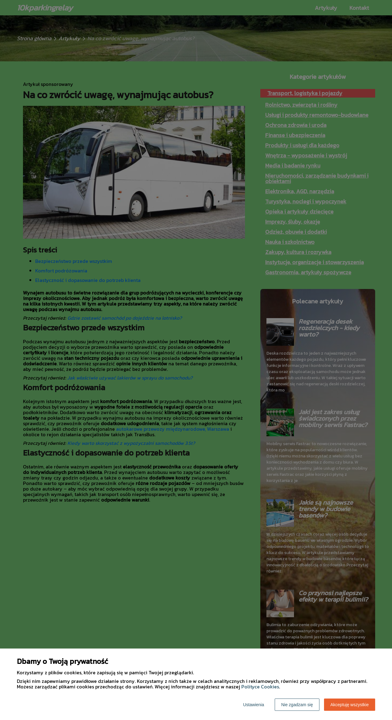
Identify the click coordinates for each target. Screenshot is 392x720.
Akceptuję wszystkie (349, 704)
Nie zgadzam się (297, 704)
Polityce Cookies (260, 686)
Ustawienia (253, 704)
